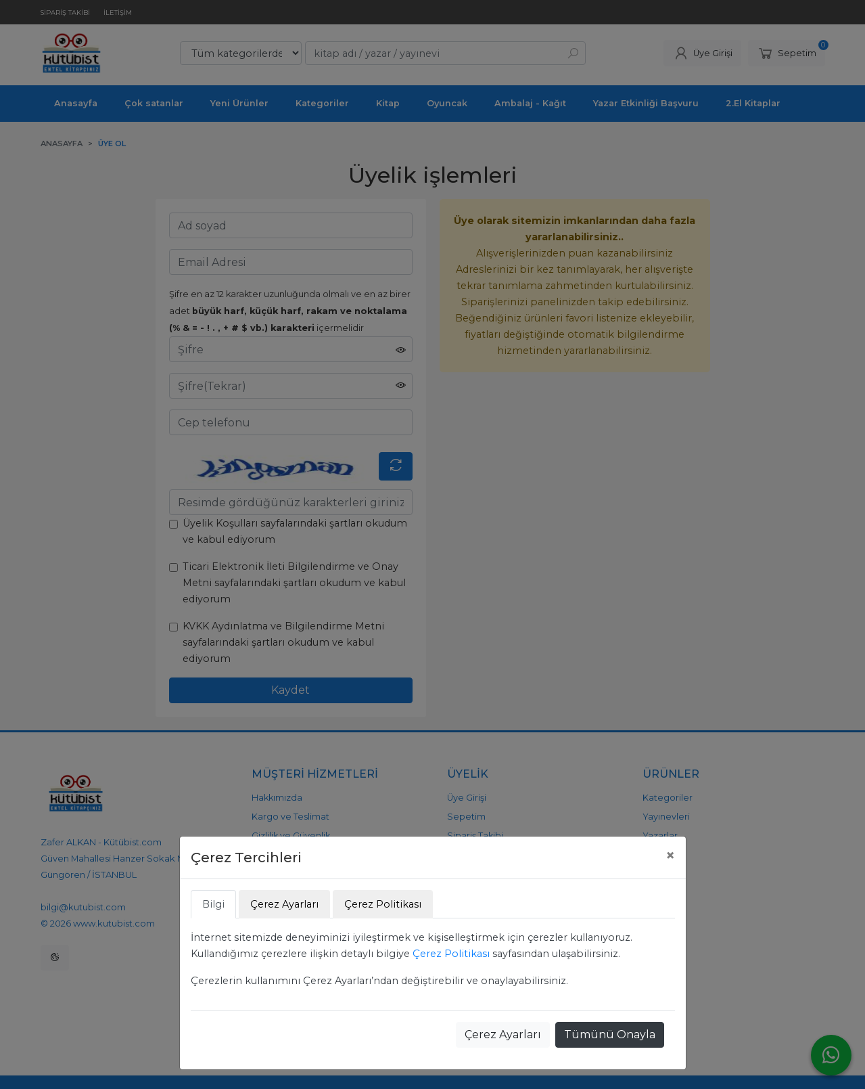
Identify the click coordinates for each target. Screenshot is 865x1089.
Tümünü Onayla (609, 1034)
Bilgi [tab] (213, 904)
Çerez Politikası (451, 954)
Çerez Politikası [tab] (382, 904)
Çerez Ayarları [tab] (284, 904)
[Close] (670, 855)
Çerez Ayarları (503, 1034)
